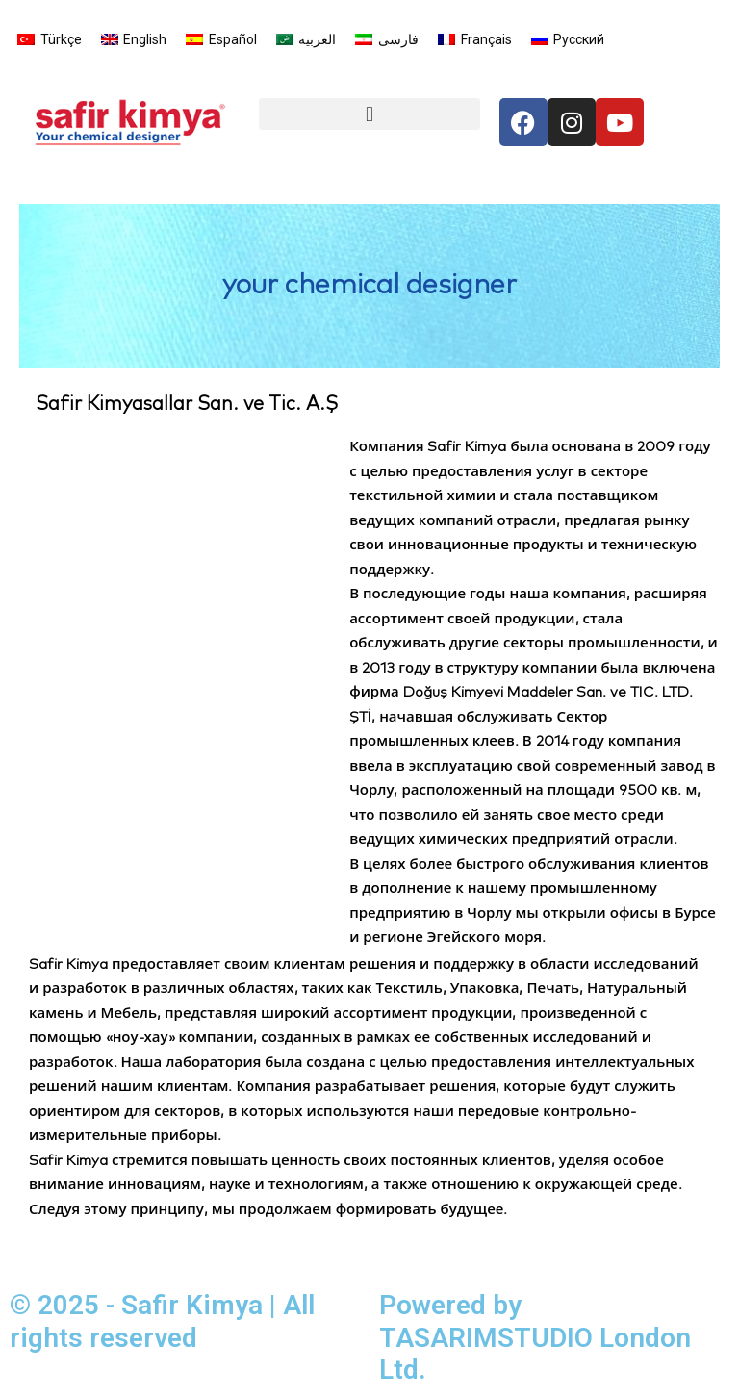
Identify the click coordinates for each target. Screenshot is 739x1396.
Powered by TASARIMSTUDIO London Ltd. (535, 1337)
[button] (369, 114)
